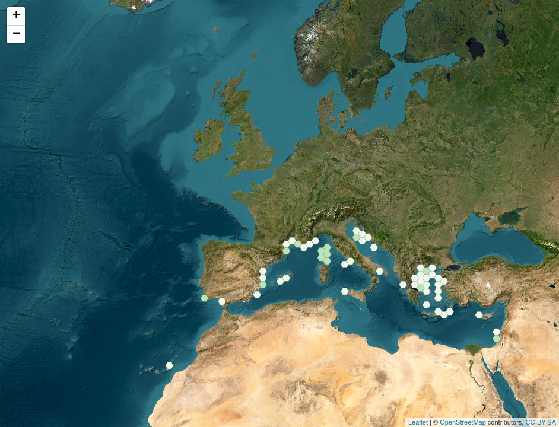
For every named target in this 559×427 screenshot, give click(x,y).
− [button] (16, 34)
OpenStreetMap (463, 422)
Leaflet (418, 422)
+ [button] (16, 16)
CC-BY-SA (540, 422)
